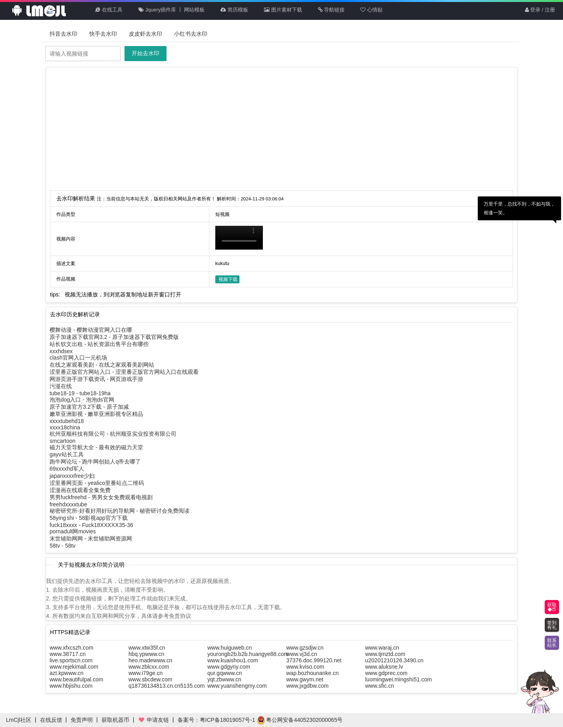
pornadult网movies (73, 531)
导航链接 (331, 10)
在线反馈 (51, 720)
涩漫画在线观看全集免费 (80, 490)
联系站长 (552, 643)
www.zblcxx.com (148, 667)
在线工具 (109, 10)
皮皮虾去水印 (145, 34)
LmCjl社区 (18, 720)
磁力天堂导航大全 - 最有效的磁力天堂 (96, 447)
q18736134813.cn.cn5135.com (166, 686)
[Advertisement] (281, 131)
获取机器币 (115, 720)
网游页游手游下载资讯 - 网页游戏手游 (96, 379)
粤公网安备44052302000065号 (300, 720)
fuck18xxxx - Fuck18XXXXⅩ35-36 (91, 525)
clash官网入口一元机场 (78, 357)
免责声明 (82, 720)
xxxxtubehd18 (67, 421)
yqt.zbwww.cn (224, 679)
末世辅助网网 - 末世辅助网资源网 (91, 538)
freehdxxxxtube (68, 504)
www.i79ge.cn (145, 673)
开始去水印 (145, 53)
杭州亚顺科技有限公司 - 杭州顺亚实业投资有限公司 (113, 434)
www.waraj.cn (382, 647)
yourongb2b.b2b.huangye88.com (248, 654)
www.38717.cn (68, 654)
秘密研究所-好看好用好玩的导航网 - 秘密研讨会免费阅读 (120, 511)
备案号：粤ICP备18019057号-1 (216, 720)
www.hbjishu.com (71, 686)
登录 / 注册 (540, 10)
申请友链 (153, 720)
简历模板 (234, 10)
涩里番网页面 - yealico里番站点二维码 (97, 483)
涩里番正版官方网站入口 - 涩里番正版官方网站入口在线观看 (124, 372)
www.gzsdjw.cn (305, 647)
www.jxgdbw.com (307, 686)
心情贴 (371, 10)
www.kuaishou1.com (232, 660)
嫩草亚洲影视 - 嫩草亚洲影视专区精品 (96, 414)
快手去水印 (103, 34)
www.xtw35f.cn (146, 647)
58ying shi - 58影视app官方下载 (89, 518)
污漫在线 (61, 386)
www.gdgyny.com (228, 667)
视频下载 (227, 279)
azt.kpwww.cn (67, 673)
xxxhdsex (61, 351)
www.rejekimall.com (74, 667)
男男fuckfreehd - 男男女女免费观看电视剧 (101, 497)
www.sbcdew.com (150, 679)
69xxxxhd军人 (67, 468)
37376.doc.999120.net (313, 660)
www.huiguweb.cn (229, 647)
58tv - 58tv (62, 545)
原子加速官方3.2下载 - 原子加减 (89, 407)
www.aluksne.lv (384, 667)
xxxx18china (65, 427)
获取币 (552, 607)
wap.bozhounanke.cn (312, 673)
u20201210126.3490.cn (394, 660)
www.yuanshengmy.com (237, 686)
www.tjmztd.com (385, 654)
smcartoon (62, 441)
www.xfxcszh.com (71, 647)
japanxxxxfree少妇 (72, 476)
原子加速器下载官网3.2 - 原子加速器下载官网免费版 (114, 337)
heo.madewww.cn (150, 660)
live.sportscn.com (71, 660)
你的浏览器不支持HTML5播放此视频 (239, 238)
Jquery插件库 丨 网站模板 (171, 10)
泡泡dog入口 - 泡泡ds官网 (82, 399)
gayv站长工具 (67, 454)
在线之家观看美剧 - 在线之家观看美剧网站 (102, 365)
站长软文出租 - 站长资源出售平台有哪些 (99, 344)
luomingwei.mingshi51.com (398, 679)
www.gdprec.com (386, 673)
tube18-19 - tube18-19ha (80, 393)
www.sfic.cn (379, 686)
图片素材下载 (283, 10)
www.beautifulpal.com (76, 679)
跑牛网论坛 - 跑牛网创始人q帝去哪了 (95, 461)
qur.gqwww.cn (224, 673)
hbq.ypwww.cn (146, 654)
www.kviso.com (305, 667)
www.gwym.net (304, 679)
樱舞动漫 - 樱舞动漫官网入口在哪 (91, 330)
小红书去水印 (190, 34)
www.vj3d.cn (301, 654)
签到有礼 (552, 625)
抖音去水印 (63, 34)
